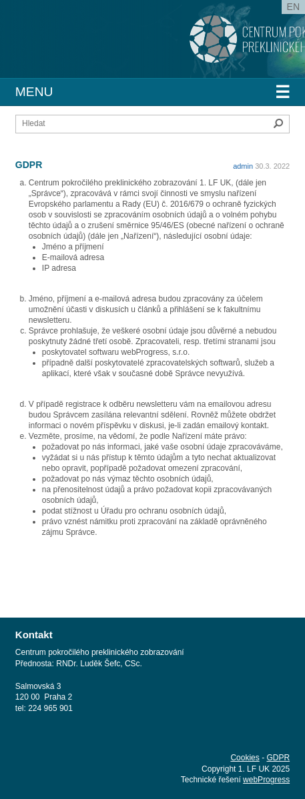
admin (243, 166)
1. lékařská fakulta (85, 33)
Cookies (244, 757)
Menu (152, 92)
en (293, 6)
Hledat (278, 123)
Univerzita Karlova (109, 46)
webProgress (266, 779)
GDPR (278, 757)
